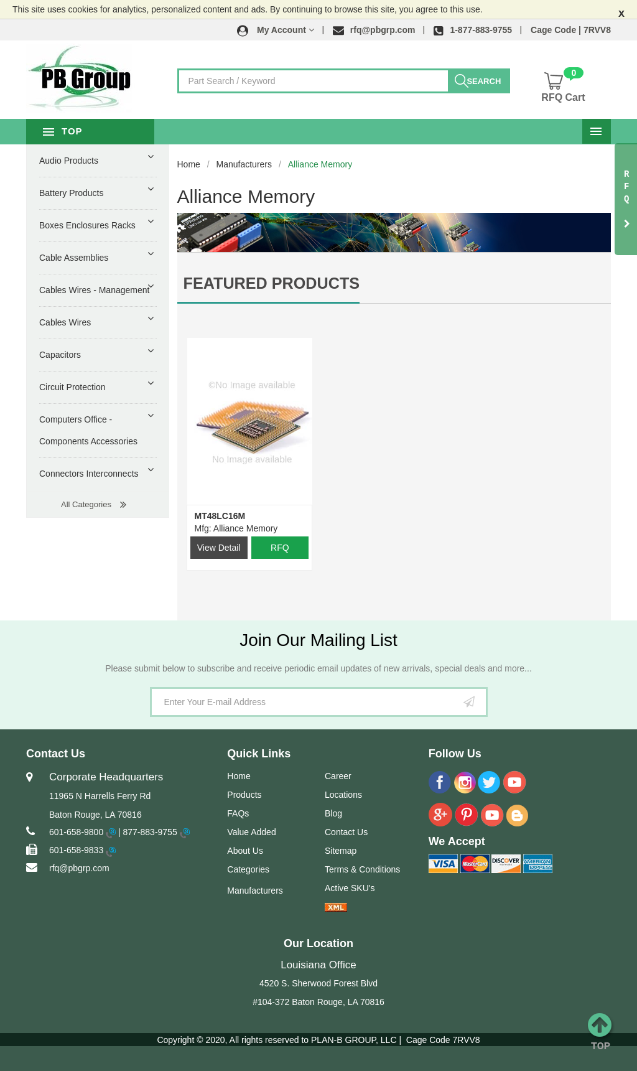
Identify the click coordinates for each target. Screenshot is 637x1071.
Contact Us (346, 832)
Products (244, 795)
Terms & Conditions (362, 869)
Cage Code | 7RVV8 (571, 30)
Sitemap (340, 851)
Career (338, 776)
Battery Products (71, 193)
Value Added (251, 832)
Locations (343, 795)
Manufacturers (244, 164)
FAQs (238, 813)
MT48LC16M (220, 516)
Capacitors (60, 355)
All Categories (86, 504)
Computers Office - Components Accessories (88, 430)
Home (188, 164)
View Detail (219, 548)
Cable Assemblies (73, 258)
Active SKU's (349, 888)
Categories (248, 869)
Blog (333, 813)
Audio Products (68, 161)
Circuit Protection (72, 387)
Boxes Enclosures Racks (87, 225)
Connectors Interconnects (89, 474)
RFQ (280, 548)
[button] (275, 30)
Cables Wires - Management (94, 290)
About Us (245, 851)
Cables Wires (65, 322)
